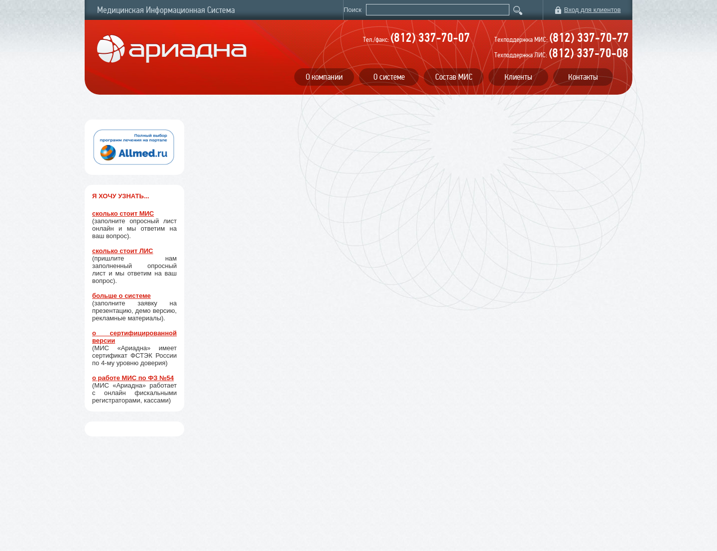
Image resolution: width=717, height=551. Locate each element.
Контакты (583, 77)
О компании (324, 77)
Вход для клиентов (592, 9)
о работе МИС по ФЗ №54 (133, 378)
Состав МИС (454, 77)
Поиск (353, 9)
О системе (389, 77)
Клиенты (518, 77)
